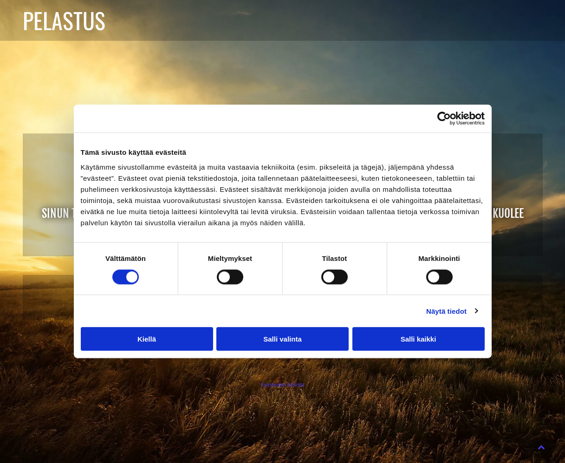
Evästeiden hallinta (283, 384)
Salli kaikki (418, 339)
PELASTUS (64, 20)
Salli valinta (282, 339)
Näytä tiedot (446, 311)
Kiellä (146, 339)
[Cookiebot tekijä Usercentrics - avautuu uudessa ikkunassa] (444, 119)
